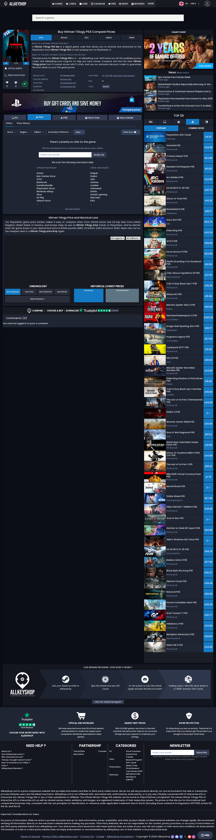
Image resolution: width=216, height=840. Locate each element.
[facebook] (181, 836)
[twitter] (185, 836)
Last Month (62, 291)
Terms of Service (30, 836)
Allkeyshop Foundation (120, 836)
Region (23, 132)
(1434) (99, 310)
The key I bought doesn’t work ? (16, 759)
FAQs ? (4, 765)
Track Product (37, 299)
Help (205, 835)
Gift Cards (131, 762)
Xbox (111, 759)
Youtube (102, 751)
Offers (9, 123)
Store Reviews (132, 768)
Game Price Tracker (131, 755)
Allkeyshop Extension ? (12, 768)
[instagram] (194, 836)
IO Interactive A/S (68, 83)
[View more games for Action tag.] (106, 87)
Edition (37, 132)
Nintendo (113, 774)
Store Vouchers (133, 751)
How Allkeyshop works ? (12, 754)
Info (41, 37)
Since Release (13, 291)
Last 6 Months (45, 291)
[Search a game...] (108, 18)
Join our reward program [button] (108, 701)
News (109, 37)
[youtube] (190, 836)
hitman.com (65, 79)
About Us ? (6, 751)
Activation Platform (58, 132)
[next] (26, 63)
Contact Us (87, 836)
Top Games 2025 (134, 771)
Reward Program (134, 759)
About (64, 37)
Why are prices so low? (12, 757)
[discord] (177, 836)
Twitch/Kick (79, 751)
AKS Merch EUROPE (131, 778)
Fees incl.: (129, 132)
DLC (87, 37)
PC (103, 75)
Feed (131, 37)
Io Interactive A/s (68, 86)
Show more (183, 72)
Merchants (79, 754)
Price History (23, 123)
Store (10, 132)
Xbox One (118, 75)
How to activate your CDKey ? (15, 762)
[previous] (6, 63)
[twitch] (173, 836)
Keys (78, 132)
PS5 (111, 75)
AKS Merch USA (133, 774)
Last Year (29, 291)
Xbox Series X (129, 75)
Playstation (115, 766)
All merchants (72, 209)
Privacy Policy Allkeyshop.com (60, 836)
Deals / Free (131, 765)
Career (100, 836)
